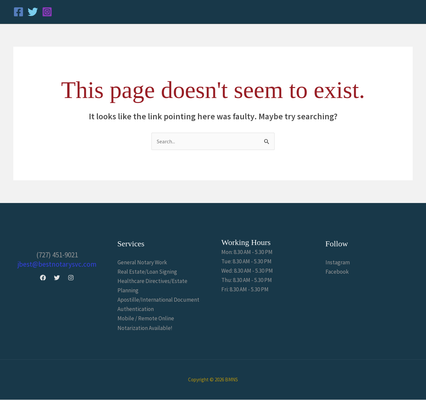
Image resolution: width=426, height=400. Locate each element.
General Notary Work (142, 262)
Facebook (337, 272)
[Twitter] (33, 12)
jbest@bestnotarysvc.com (57, 264)
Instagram (337, 262)
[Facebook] (18, 12)
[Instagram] (47, 12)
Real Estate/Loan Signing (147, 272)
